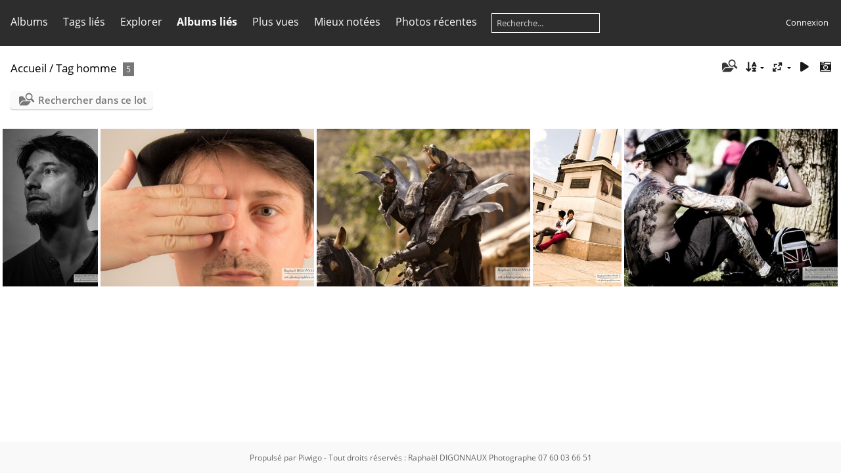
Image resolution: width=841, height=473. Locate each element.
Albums (29, 21)
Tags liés (84, 21)
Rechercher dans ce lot (92, 99)
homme (96, 68)
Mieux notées (347, 21)
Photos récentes (436, 21)
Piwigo (310, 457)
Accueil (29, 68)
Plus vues (275, 21)
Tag (65, 68)
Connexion (807, 22)
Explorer (141, 21)
